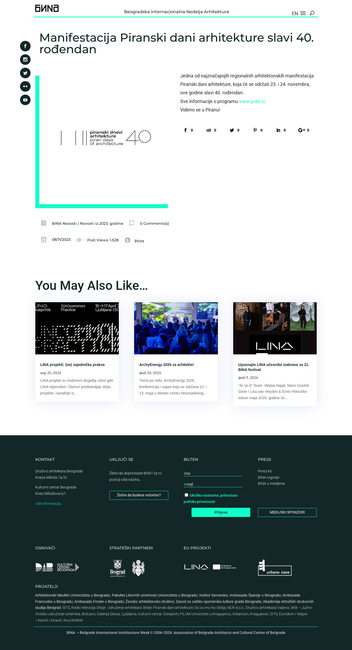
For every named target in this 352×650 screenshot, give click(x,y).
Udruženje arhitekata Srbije (129, 607)
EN (295, 13)
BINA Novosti (64, 223)
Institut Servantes (213, 595)
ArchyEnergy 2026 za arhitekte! (166, 365)
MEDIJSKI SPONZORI (287, 512)
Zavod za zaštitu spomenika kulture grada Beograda (218, 601)
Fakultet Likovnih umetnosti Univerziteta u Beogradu (154, 595)
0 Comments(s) (154, 223)
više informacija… (49, 503)
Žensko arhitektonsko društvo (150, 601)
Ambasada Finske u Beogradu (99, 601)
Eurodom (286, 614)
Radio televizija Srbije (88, 607)
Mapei (302, 614)
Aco (66, 620)
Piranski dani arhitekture (173, 607)
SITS (66, 607)
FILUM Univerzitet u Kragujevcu (205, 614)
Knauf (56, 620)
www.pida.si (252, 101)
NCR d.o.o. (235, 607)
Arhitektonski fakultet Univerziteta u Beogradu (72, 595)
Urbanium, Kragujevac (250, 614)
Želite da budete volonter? (139, 495)
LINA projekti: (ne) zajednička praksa (72, 365)
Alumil (43, 620)
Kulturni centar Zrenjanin (158, 614)
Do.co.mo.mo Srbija (210, 607)
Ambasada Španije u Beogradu (255, 595)
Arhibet (77, 620)
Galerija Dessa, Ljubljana (116, 614)
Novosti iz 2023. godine (101, 223)
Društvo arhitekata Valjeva (267, 607)
